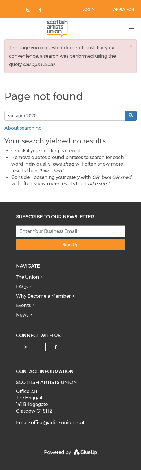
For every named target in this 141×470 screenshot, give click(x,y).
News (22, 315)
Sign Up (70, 244)
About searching (23, 128)
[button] (130, 46)
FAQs (22, 286)
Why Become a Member (43, 296)
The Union (27, 277)
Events (23, 305)
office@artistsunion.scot (58, 422)
